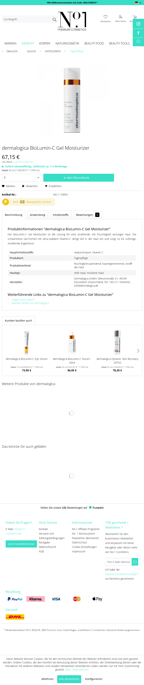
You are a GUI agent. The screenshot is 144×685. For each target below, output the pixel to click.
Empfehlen (53, 186)
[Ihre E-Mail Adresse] (118, 562)
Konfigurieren (93, 679)
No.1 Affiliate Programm (86, 529)
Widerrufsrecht (47, 547)
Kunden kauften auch (18, 320)
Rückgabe (44, 542)
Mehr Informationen (77, 669)
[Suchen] (54, 19)
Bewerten (30, 186)
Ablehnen (47, 679)
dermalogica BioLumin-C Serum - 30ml (72, 360)
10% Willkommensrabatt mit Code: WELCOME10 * (72, 2)
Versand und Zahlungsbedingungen (51, 536)
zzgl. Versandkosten (23, 161)
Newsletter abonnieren (85, 538)
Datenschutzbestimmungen (121, 574)
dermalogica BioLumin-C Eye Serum (26, 359)
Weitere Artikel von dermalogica (28, 303)
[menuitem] (30, 19)
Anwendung (37, 215)
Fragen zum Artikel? (21, 299)
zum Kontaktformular (21, 544)
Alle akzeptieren (69, 679)
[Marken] (10, 43)
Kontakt (43, 529)
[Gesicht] (28, 43)
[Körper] (45, 43)
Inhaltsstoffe (60, 215)
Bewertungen (87, 215)
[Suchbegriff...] (30, 19)
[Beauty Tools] (119, 43)
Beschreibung (13, 215)
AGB (41, 551)
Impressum (78, 551)
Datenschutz (79, 542)
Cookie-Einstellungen (84, 547)
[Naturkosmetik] (67, 43)
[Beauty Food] (94, 43)
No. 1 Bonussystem (83, 533)
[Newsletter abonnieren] (135, 562)
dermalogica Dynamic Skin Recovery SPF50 (117, 360)
